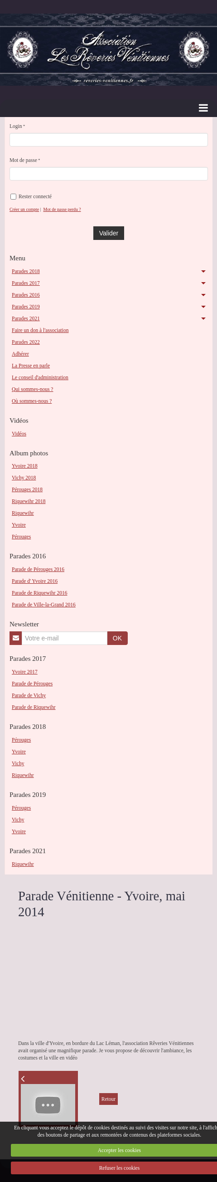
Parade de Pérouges (32, 683)
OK (117, 638)
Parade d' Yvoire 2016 (35, 581)
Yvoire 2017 (25, 671)
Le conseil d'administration (40, 377)
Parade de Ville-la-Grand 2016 (44, 604)
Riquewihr (23, 513)
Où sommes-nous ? (32, 401)
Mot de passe (23, 160)
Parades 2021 (26, 318)
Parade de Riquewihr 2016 (39, 593)
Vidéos (19, 433)
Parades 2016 (26, 295)
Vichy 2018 (24, 477)
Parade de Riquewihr (34, 707)
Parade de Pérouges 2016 (38, 569)
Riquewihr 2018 (29, 501)
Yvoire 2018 (25, 466)
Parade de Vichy (29, 695)
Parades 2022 (26, 342)
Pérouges (21, 536)
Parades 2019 (26, 306)
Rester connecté (31, 197)
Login (16, 126)
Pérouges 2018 (27, 489)
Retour (108, 1099)
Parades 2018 (26, 271)
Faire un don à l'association (40, 330)
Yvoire (19, 525)
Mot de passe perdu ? (62, 209)
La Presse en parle (31, 365)
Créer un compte (24, 209)
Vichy (18, 763)
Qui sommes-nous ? (32, 389)
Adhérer (20, 354)
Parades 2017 (26, 283)
